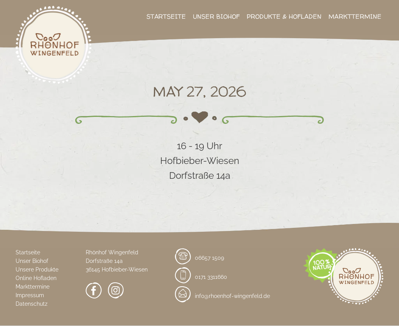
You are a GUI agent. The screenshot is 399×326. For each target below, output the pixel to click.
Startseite (166, 16)
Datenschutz (32, 304)
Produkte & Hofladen (284, 16)
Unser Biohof (216, 16)
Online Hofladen (36, 278)
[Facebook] (94, 291)
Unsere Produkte (37, 269)
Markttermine (354, 16)
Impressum (30, 295)
